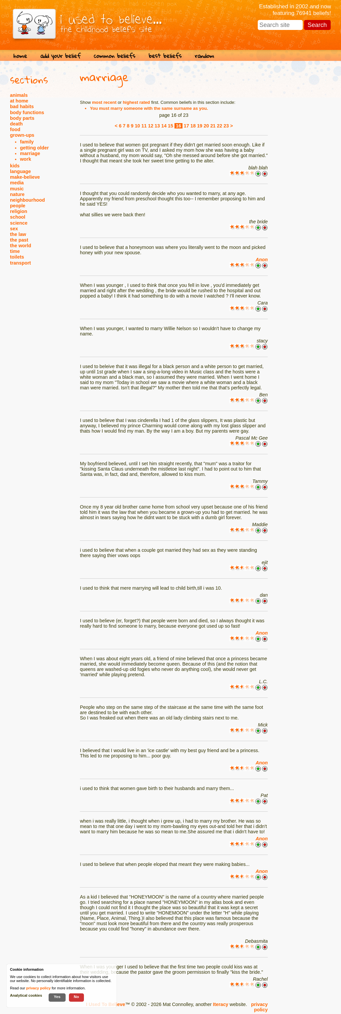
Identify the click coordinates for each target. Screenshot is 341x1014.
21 (212, 125)
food (15, 129)
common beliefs (114, 56)
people (17, 205)
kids (15, 165)
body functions (27, 112)
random (204, 56)
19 (199, 125)
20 (206, 125)
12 (150, 125)
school (17, 217)
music (17, 188)
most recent (104, 102)
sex (14, 228)
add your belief (60, 56)
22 (219, 125)
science (18, 223)
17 (186, 125)
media (17, 182)
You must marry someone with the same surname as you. (149, 108)
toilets (17, 257)
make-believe (25, 177)
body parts (22, 118)
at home (19, 100)
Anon (261, 259)
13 (157, 125)
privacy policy (259, 1007)
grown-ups (22, 135)
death (16, 123)
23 (226, 125)
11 (144, 125)
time (15, 251)
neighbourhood (27, 200)
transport (20, 263)
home (20, 56)
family (27, 141)
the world (20, 245)
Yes (57, 996)
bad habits (22, 106)
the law (18, 234)
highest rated (136, 102)
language (20, 171)
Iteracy (220, 1004)
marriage (30, 153)
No (76, 996)
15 (170, 125)
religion (18, 211)
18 (193, 125)
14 (164, 125)
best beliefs (165, 56)
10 (137, 125)
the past (19, 240)
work (25, 159)
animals (19, 95)
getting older (34, 147)
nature (17, 194)
